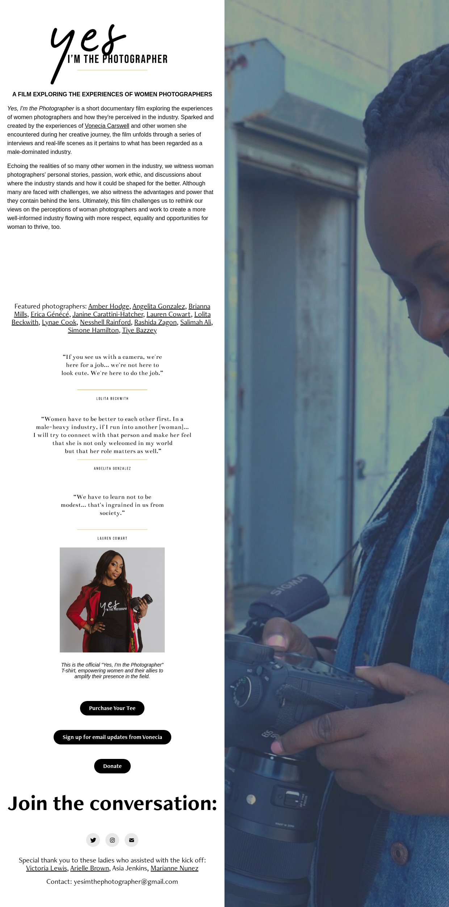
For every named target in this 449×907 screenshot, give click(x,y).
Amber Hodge (108, 306)
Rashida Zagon (155, 322)
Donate (112, 766)
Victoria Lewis (46, 868)
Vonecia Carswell (107, 126)
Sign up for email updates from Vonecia (112, 737)
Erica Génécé (50, 314)
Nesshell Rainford (105, 322)
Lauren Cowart (169, 314)
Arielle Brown (89, 868)
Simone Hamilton (93, 330)
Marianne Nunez (174, 868)
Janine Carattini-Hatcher (107, 314)
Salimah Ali (195, 322)
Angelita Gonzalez (159, 306)
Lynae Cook (59, 322)
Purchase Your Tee (112, 708)
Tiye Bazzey (139, 330)
